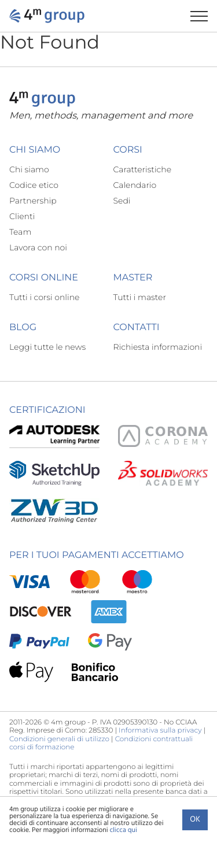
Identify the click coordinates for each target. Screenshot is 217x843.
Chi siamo (29, 169)
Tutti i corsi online (44, 297)
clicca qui (123, 830)
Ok (195, 819)
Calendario (135, 185)
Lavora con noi (38, 247)
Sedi (122, 200)
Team (20, 232)
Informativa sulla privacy (160, 730)
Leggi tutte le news (47, 347)
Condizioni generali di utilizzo (59, 739)
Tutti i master (139, 297)
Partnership (33, 200)
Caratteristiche (142, 169)
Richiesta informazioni (158, 347)
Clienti (22, 216)
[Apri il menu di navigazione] (203, 16)
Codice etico (33, 185)
